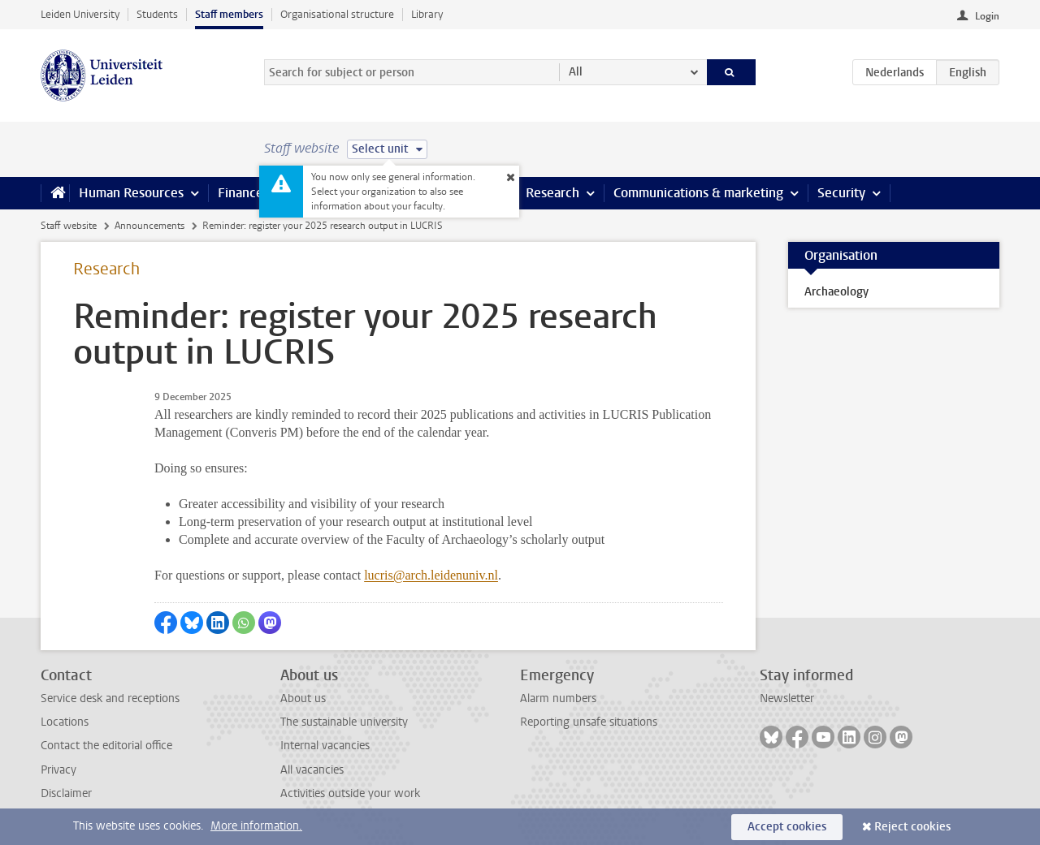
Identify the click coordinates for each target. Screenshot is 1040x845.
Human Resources (131, 192)
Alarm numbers (558, 698)
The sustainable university (344, 722)
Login (987, 16)
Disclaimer (66, 793)
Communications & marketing (698, 192)
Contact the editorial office (106, 745)
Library (427, 14)
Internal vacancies (325, 745)
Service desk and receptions (110, 698)
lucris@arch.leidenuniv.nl (431, 575)
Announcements (149, 225)
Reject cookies (912, 826)
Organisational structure (337, 14)
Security (841, 192)
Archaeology (836, 292)
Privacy (58, 770)
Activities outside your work (350, 793)
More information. (256, 826)
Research (552, 192)
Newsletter (787, 698)
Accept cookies (787, 826)
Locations (65, 722)
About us (303, 698)
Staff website (69, 225)
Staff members (229, 14)
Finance (240, 192)
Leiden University (80, 14)
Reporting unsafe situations (588, 722)
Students (157, 14)
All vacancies (312, 770)
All (576, 72)
